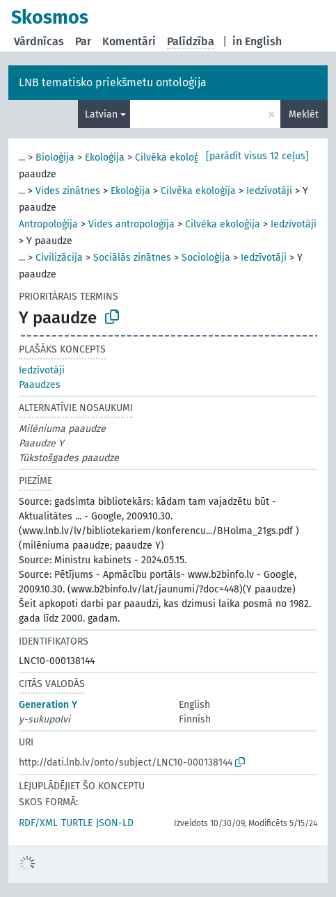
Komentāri (129, 41)
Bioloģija (54, 157)
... (22, 157)
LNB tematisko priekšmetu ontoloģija (113, 82)
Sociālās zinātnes (132, 258)
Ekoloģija (105, 157)
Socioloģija (206, 258)
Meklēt (304, 114)
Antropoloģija (48, 224)
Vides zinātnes (67, 191)
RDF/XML (38, 823)
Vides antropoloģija (131, 224)
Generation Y (48, 705)
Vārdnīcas (39, 41)
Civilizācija (59, 258)
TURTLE (77, 823)
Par (83, 41)
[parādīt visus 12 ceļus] (257, 156)
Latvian (101, 114)
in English (257, 41)
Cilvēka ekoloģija (172, 157)
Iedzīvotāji (269, 191)
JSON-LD (115, 823)
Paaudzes (40, 385)
